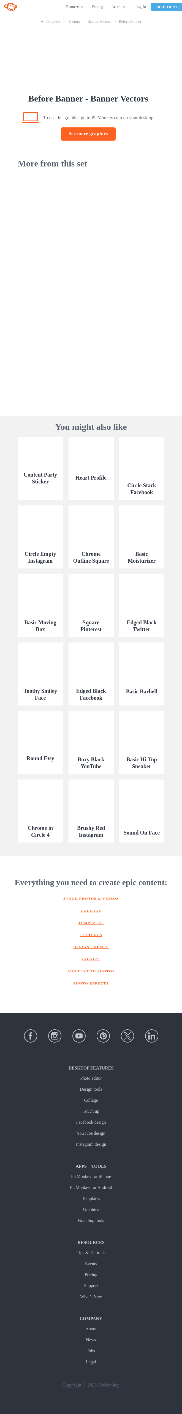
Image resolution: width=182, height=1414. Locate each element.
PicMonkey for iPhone (91, 1176)
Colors (91, 959)
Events (91, 1263)
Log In (140, 7)
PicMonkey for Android (91, 1187)
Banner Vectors (99, 22)
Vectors (74, 22)
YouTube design (91, 1133)
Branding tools (91, 1220)
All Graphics (51, 22)
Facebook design (91, 1122)
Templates (91, 923)
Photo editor (91, 1078)
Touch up (91, 1111)
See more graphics (88, 133)
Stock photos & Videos (91, 898)
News (91, 1340)
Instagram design (91, 1144)
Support (91, 1285)
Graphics (91, 1209)
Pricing (97, 7)
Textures (91, 935)
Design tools (91, 1089)
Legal (91, 1362)
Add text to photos (91, 971)
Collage (91, 911)
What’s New (91, 1296)
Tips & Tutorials (91, 1252)
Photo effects (91, 983)
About (91, 1329)
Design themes (91, 947)
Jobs (91, 1351)
